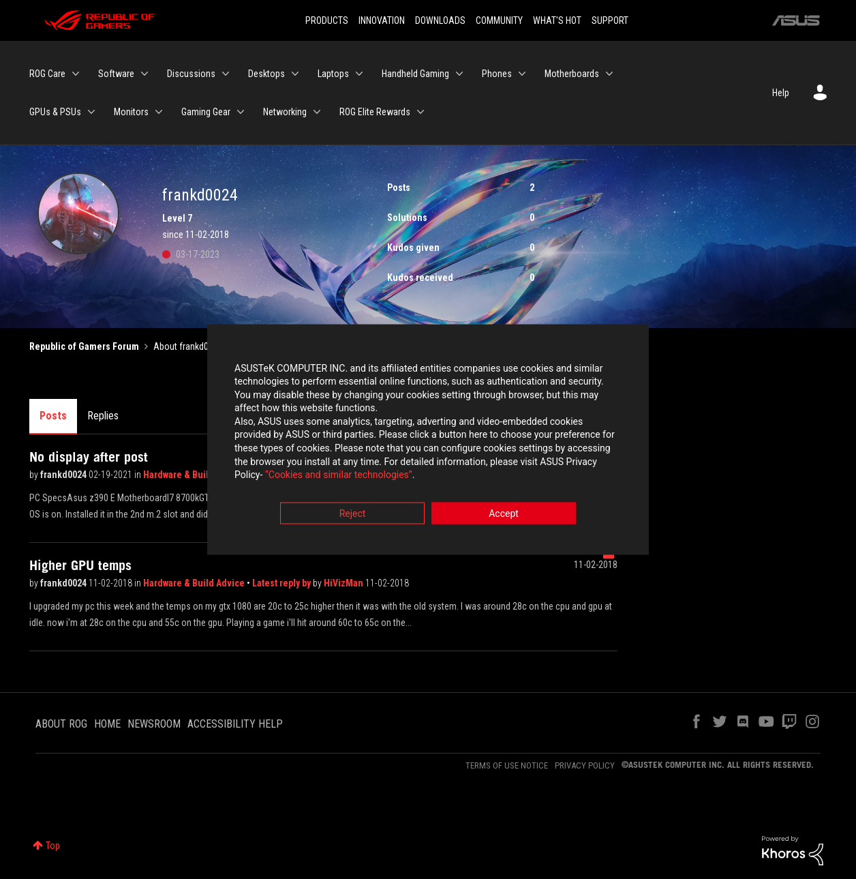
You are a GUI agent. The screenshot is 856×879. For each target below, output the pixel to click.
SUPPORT (610, 20)
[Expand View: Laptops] (359, 73)
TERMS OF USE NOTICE (506, 765)
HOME (107, 723)
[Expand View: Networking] (317, 111)
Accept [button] (504, 514)
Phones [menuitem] (497, 73)
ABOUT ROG (61, 723)
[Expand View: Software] (144, 73)
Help (780, 92)
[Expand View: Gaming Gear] (240, 111)
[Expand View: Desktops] (295, 73)
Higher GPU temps (80, 565)
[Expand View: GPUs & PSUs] (91, 111)
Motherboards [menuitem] (572, 73)
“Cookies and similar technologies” (338, 476)
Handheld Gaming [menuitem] (415, 73)
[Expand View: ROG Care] (75, 73)
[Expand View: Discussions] (225, 73)
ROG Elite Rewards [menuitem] (374, 111)
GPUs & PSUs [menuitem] (55, 111)
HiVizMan (344, 583)
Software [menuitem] (116, 73)
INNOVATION (381, 20)
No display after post (88, 457)
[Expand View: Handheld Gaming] (459, 73)
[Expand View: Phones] (522, 73)
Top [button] (53, 845)
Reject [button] (352, 514)
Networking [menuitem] (285, 111)
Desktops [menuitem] (266, 73)
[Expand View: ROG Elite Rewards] (420, 111)
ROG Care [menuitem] (47, 73)
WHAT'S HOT (557, 20)
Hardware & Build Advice (194, 474)
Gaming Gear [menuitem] (205, 111)
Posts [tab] (53, 415)
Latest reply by (282, 583)
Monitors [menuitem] (131, 111)
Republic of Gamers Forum (84, 346)
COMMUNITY (499, 20)
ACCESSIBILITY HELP (235, 723)
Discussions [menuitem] (191, 73)
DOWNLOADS (440, 20)
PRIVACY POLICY (585, 765)
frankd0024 (64, 474)
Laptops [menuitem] (333, 73)
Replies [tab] (103, 415)
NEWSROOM (154, 723)
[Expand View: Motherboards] (609, 73)
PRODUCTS (326, 20)
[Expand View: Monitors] (159, 111)
